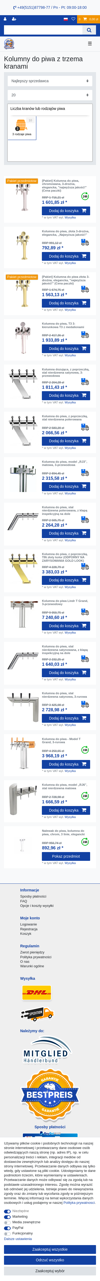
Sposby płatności (33, 896)
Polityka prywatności (35, 957)
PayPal (18, 1228)
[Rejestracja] (14, 19)
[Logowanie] (5, 19)
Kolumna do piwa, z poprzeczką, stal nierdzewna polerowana (65, 418)
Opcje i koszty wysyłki (37, 906)
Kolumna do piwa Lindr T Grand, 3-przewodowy (65, 602)
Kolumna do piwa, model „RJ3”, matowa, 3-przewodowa (64, 463)
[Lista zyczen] (73, 19)
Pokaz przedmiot (66, 856)
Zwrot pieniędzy (32, 952)
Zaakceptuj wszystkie (49, 1249)
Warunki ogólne (32, 966)
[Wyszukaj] (89, 30)
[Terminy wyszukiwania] (43, 30)
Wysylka (70, 217)
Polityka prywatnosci (79, 1203)
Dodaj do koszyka (67, 211)
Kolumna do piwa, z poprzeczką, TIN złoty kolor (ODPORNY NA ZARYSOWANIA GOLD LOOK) (65, 557)
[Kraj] (66, 19)
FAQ (23, 901)
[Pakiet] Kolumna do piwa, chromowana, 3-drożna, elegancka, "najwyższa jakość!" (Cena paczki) (64, 185)
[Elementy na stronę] (50, 95)
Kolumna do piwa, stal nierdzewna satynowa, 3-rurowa (64, 695)
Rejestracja (29, 929)
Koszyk (25, 934)
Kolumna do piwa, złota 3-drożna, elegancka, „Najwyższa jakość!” (65, 233)
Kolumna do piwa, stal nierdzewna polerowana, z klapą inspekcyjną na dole (64, 510)
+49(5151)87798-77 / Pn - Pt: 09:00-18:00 (50, 7)
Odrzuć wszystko (50, 1260)
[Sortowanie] (50, 81)
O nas (25, 962)
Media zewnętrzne (27, 1222)
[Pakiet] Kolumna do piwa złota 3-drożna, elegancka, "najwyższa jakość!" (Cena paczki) (65, 280)
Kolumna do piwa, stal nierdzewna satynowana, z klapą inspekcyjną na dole (65, 650)
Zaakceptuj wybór (50, 1271)
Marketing (20, 1216)
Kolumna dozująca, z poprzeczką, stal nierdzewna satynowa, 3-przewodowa (65, 373)
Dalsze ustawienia (18, 1239)
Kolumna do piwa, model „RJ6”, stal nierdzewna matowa (64, 786)
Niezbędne (21, 1211)
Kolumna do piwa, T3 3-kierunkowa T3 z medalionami (63, 325)
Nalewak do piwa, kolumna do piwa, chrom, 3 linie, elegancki (63, 832)
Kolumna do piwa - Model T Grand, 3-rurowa (61, 740)
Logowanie (28, 924)
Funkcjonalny (23, 1233)
